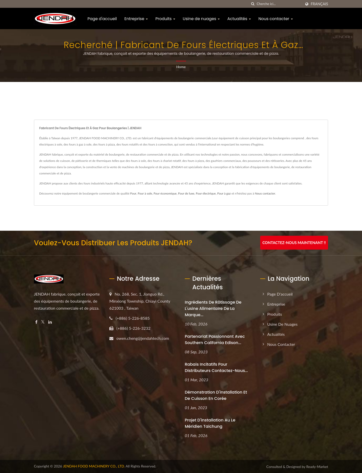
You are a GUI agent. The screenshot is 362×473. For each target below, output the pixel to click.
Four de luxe (186, 193)
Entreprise (136, 19)
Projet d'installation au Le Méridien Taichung (210, 423)
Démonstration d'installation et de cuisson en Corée (216, 395)
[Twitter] (43, 322)
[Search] (279, 4)
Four (133, 193)
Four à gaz (224, 193)
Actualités (239, 19)
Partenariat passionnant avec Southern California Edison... (215, 340)
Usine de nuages (201, 19)
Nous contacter (275, 19)
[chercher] (253, 4)
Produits (165, 19)
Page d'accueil (102, 19)
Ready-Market (317, 466)
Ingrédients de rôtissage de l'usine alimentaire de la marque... (213, 308)
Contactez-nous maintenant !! (294, 242)
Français (319, 4)
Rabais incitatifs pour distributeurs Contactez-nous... (216, 367)
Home (181, 67)
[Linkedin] (50, 322)
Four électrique (206, 193)
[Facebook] (36, 322)
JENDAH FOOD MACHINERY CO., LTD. (94, 466)
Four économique (165, 193)
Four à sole (145, 193)
